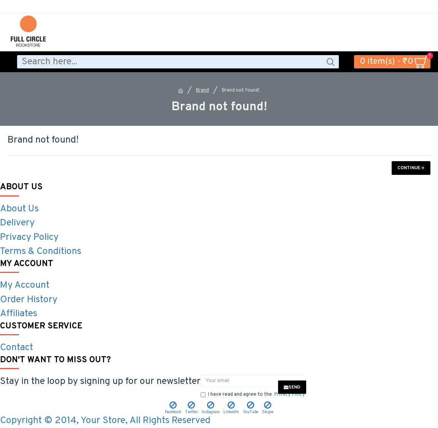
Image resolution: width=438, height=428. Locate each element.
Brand (202, 90)
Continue (408, 168)
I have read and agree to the (253, 395)
